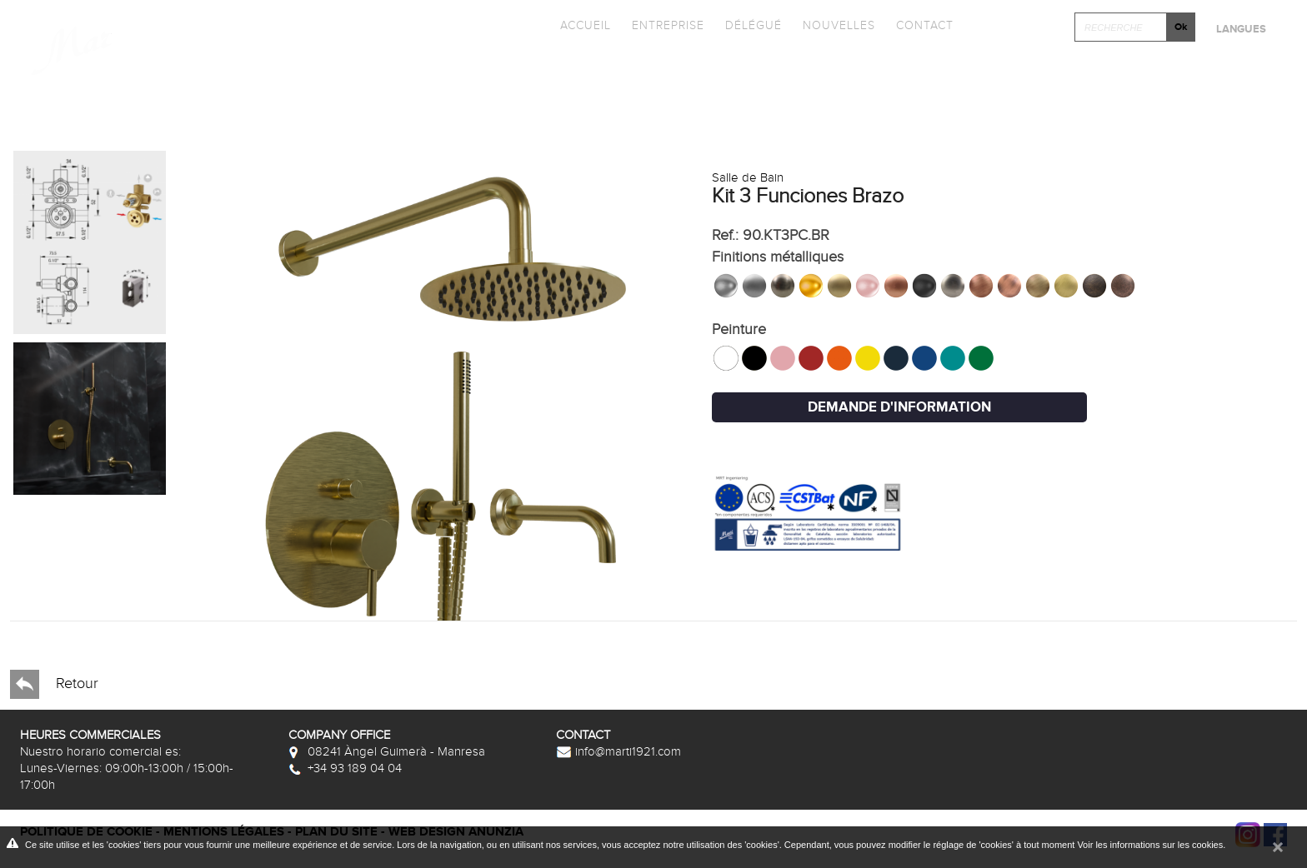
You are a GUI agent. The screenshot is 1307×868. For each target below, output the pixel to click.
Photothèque (780, 70)
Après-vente (1201, 70)
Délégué (753, 25)
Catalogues (457, 70)
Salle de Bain (748, 177)
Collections (298, 70)
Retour (54, 684)
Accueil (585, 25)
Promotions (614, 70)
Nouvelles (839, 25)
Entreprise (668, 25)
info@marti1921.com (618, 751)
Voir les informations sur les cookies (1150, 845)
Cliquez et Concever (993, 70)
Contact (925, 25)
